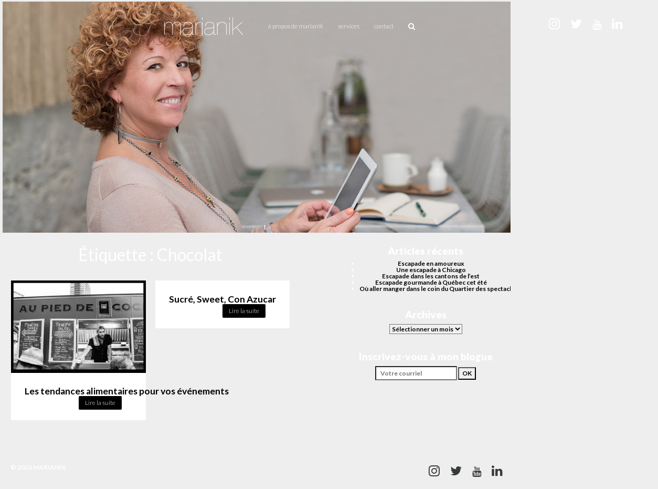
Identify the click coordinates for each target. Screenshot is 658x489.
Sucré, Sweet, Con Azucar (222, 299)
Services (348, 26)
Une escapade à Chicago (431, 270)
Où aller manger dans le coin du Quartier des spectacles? (440, 289)
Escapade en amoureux (431, 263)
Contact (384, 26)
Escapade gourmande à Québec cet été (431, 282)
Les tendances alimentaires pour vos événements (127, 391)
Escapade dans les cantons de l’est (431, 276)
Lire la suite (100, 403)
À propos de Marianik (295, 26)
